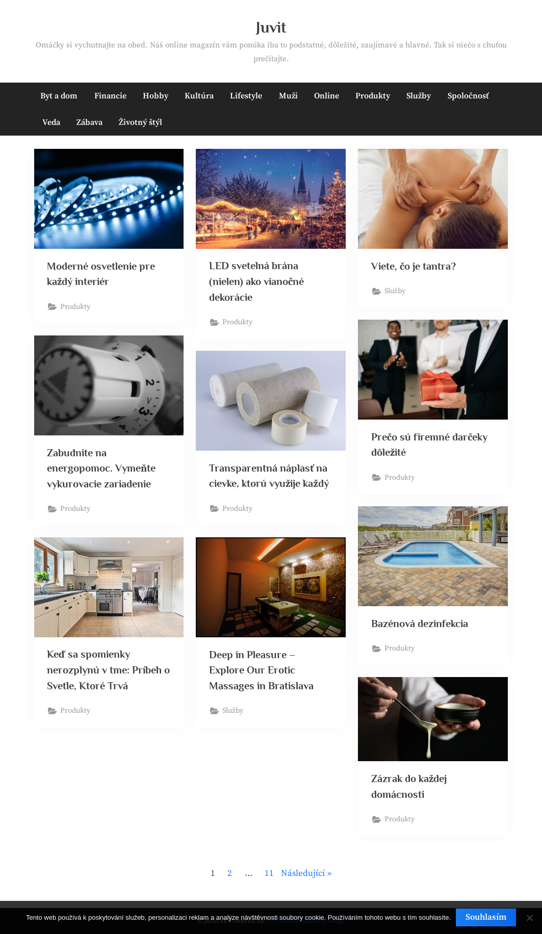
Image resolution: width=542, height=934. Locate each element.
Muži (288, 96)
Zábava (89, 122)
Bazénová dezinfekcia (419, 623)
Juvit (271, 27)
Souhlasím (486, 917)
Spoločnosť (468, 96)
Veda (51, 122)
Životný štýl (140, 122)
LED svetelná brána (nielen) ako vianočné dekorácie (256, 281)
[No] (529, 918)
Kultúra (199, 96)
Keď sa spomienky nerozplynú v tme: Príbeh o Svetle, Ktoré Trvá (108, 669)
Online (326, 96)
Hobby (155, 96)
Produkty (372, 96)
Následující (303, 873)
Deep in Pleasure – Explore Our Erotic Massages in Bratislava (261, 670)
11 (269, 873)
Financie (110, 96)
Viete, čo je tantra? (413, 266)
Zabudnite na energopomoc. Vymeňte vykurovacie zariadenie (101, 468)
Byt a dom (59, 96)
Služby (418, 96)
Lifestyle (246, 96)
